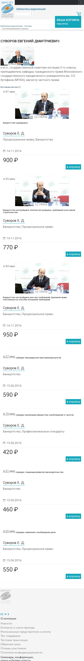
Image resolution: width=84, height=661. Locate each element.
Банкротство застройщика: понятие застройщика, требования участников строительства (39, 211)
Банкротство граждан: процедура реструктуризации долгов (32, 357)
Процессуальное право (18, 139)
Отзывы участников (13, 648)
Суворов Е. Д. (14, 133)
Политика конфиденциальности (21, 652)
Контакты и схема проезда (18, 628)
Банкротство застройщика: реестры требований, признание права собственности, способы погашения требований (35, 298)
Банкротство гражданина (15, 123)
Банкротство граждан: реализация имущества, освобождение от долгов (38, 415)
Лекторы (28, 26)
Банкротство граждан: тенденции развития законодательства (33, 472)
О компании (8, 618)
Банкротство (44, 139)
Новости (6, 623)
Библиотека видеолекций (31, 9)
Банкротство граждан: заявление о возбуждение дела (29, 532)
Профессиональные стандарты (43, 431)
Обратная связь (11, 644)
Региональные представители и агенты (26, 632)
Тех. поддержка (10, 636)
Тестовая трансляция (14, 640)
